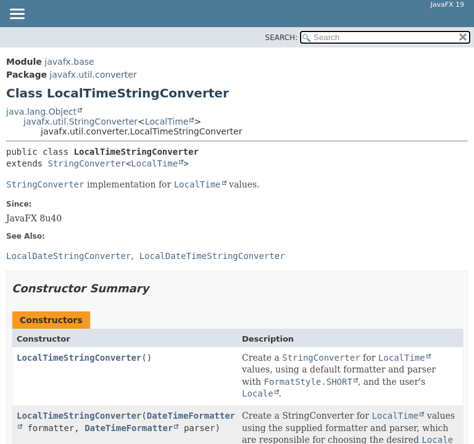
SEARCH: (281, 37)
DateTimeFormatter (129, 428)
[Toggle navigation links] (16, 14)
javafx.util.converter (92, 75)
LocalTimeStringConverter (79, 358)
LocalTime (167, 121)
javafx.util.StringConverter (80, 121)
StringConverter (86, 163)
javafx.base (69, 62)
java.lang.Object (41, 112)
